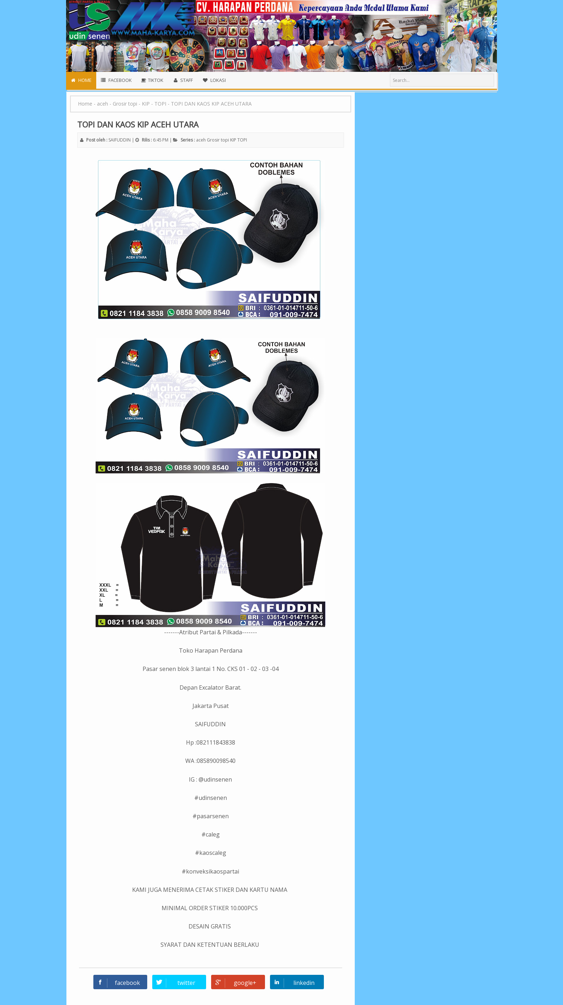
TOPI (242, 140)
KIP (233, 140)
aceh (201, 140)
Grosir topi (218, 140)
